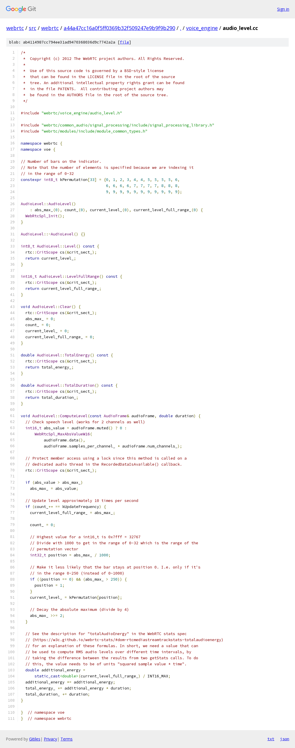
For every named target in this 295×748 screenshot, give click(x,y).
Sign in (283, 9)
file (124, 42)
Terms (66, 739)
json (284, 738)
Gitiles (34, 739)
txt (270, 738)
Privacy (50, 739)
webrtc (15, 27)
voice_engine (202, 27)
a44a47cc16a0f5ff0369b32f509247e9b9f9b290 (119, 27)
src (32, 27)
